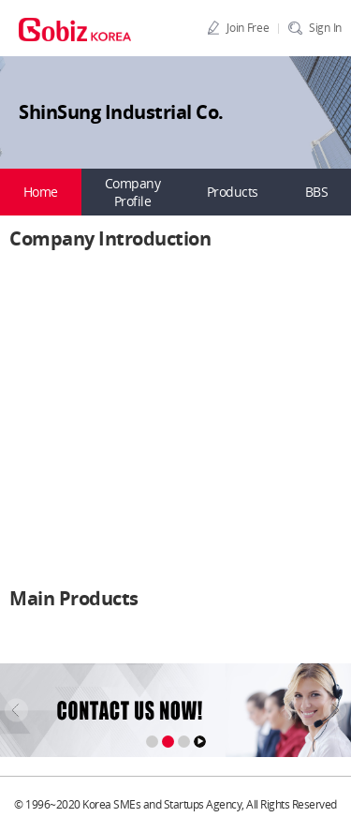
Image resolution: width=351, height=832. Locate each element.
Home (40, 192)
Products (232, 192)
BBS (317, 192)
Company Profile (133, 192)
